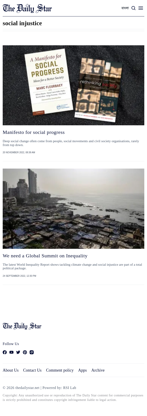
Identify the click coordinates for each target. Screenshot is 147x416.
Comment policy (60, 370)
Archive (98, 370)
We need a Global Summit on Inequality (45, 255)
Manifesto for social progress (34, 132)
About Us (11, 370)
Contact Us (32, 370)
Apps (82, 370)
